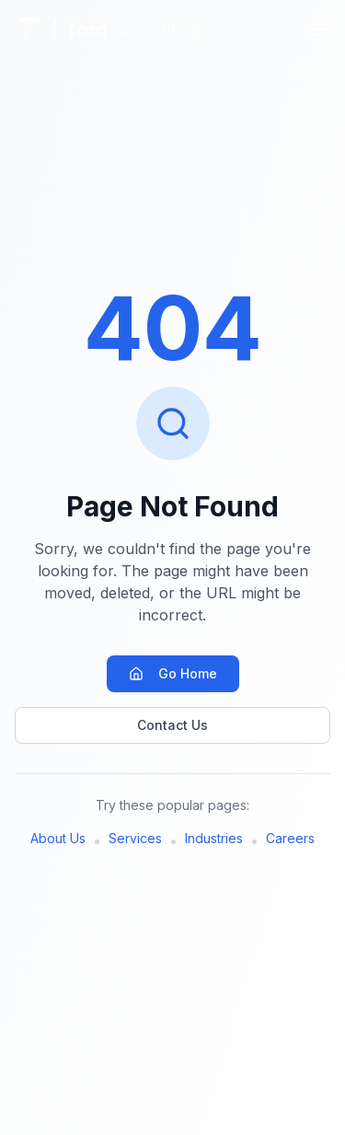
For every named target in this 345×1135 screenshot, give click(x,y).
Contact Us (172, 725)
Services (135, 838)
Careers (290, 838)
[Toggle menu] (319, 29)
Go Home (173, 673)
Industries (214, 838)
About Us (58, 838)
